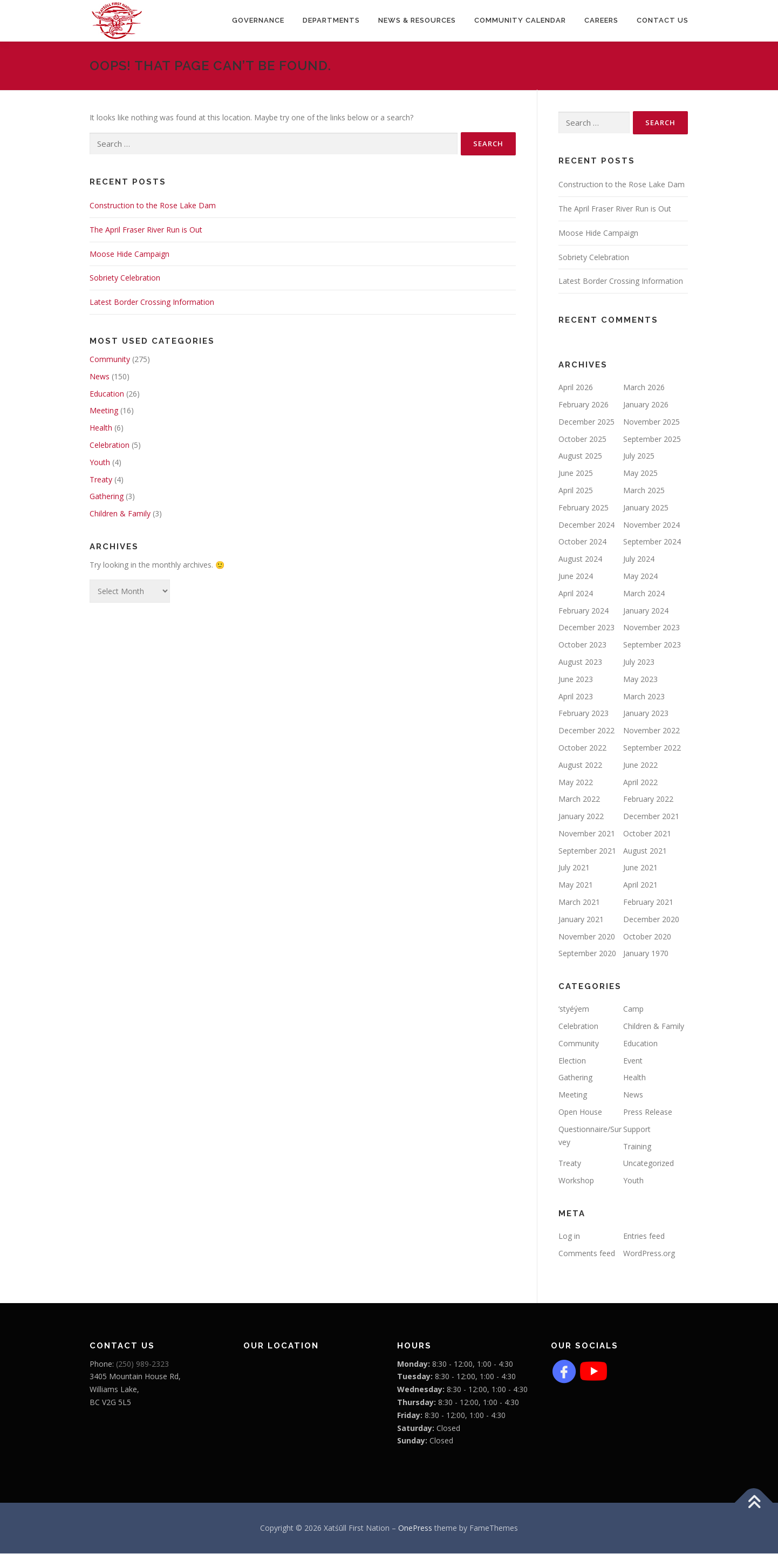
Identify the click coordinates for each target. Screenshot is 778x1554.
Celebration (109, 445)
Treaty (101, 479)
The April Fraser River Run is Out (146, 230)
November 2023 (651, 628)
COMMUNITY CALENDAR (520, 20)
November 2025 (651, 422)
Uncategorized (648, 1163)
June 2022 (640, 765)
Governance (258, 20)
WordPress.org (649, 1254)
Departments (331, 20)
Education (107, 393)
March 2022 (579, 799)
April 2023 (575, 696)
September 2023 (652, 645)
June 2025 (575, 473)
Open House (580, 1112)
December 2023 (586, 628)
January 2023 (645, 713)
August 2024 (580, 559)
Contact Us (662, 20)
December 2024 (586, 525)
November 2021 (586, 834)
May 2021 (575, 885)
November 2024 (651, 525)
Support (637, 1129)
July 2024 (638, 559)
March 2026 (644, 388)
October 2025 (582, 439)
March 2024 (644, 593)
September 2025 (652, 439)
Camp (633, 1009)
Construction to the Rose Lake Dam (153, 206)
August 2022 (580, 765)
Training (637, 1146)
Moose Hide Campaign (129, 254)
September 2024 (652, 542)
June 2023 (575, 679)
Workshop (576, 1181)
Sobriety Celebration (125, 278)
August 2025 (580, 456)
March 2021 (579, 902)
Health (101, 428)
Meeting (104, 411)
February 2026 (583, 405)
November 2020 (586, 936)
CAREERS (601, 20)
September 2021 (587, 851)
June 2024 (575, 576)
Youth (100, 463)
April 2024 (575, 593)
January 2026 (645, 405)
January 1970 (645, 954)
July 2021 (574, 868)
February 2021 (648, 902)
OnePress (415, 1528)
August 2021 (645, 851)
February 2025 (583, 508)
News (100, 377)
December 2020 (651, 920)
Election (572, 1060)
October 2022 (582, 748)
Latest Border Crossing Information (152, 302)
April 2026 (575, 388)
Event (633, 1060)
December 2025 (586, 422)
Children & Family (120, 514)
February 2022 (648, 799)
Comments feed (586, 1254)
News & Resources (417, 20)
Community (110, 360)
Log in (569, 1236)
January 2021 (581, 920)
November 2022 (651, 731)
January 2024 (645, 610)
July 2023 (638, 662)
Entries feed (644, 1236)
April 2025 (575, 491)
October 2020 (647, 936)
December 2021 (651, 817)
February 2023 (583, 713)
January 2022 (581, 817)
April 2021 (640, 885)
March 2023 (644, 696)
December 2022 (586, 731)
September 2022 (652, 748)
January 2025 (645, 508)
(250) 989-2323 (142, 1364)
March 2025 (644, 491)
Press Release (647, 1112)
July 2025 (638, 456)
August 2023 (580, 662)
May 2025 (640, 473)
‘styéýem (573, 1009)
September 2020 (587, 954)
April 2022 (640, 782)
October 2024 (582, 542)
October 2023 (582, 645)
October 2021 (647, 834)
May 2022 (575, 782)
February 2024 (583, 610)
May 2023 (640, 679)
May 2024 (640, 576)
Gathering (107, 497)
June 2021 (640, 868)
